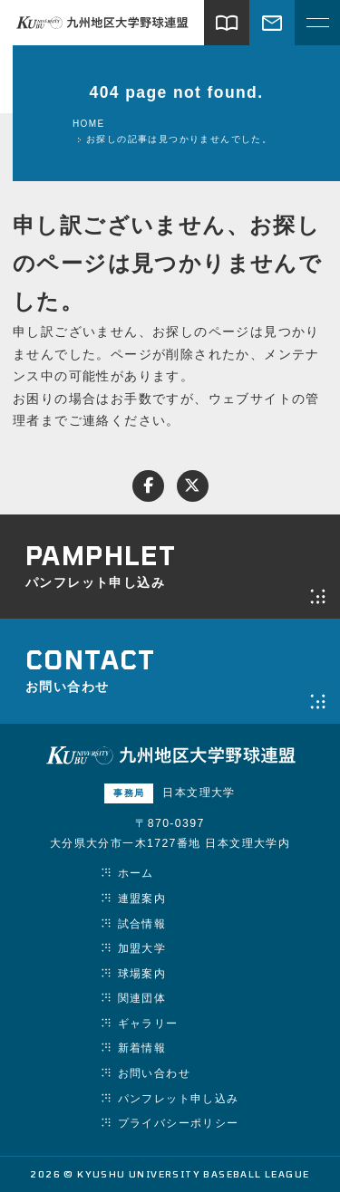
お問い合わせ (154, 1073)
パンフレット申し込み (178, 1098)
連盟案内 (142, 898)
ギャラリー (148, 1023)
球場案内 (142, 973)
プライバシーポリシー (178, 1123)
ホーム (136, 873)
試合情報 (142, 924)
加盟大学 (142, 948)
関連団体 (142, 998)
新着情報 (142, 1048)
